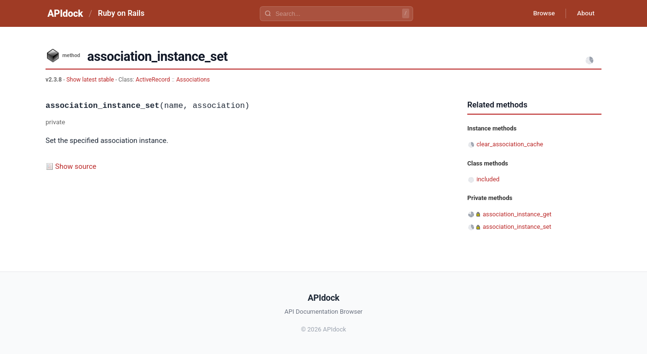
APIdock (65, 13)
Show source (75, 166)
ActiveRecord (153, 79)
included (487, 179)
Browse (541, 13)
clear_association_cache (509, 144)
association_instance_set (517, 226)
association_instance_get (517, 214)
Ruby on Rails (121, 13)
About (585, 13)
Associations (193, 79)
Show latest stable (90, 79)
